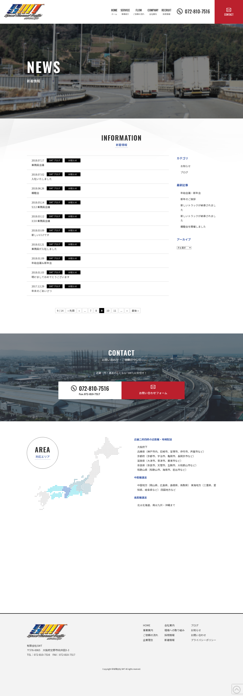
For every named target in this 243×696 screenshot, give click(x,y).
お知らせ (186, 166)
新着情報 (169, 640)
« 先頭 (71, 310)
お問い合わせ (198, 635)
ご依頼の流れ (150, 635)
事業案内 (148, 630)
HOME (146, 625)
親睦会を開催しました (193, 226)
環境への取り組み (174, 630)
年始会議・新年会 (191, 193)
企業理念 (148, 640)
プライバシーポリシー (203, 640)
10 (108, 310)
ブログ (184, 172)
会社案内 (169, 625)
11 (114, 310)
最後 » (135, 310)
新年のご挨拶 (188, 199)
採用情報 (169, 635)
